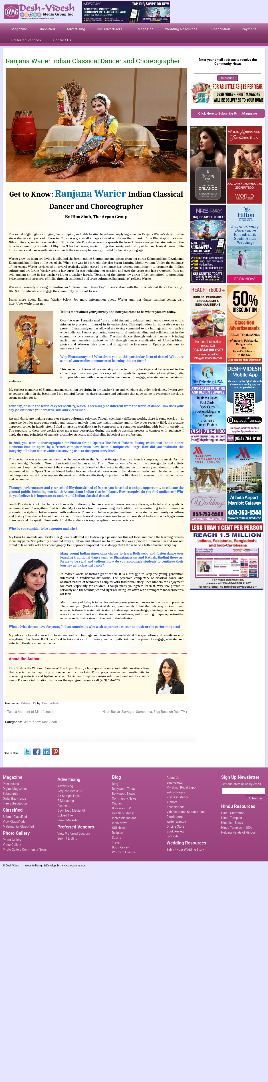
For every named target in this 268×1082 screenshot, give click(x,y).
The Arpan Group (110, 216)
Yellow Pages (176, 792)
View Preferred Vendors (73, 833)
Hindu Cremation (232, 813)
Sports (116, 837)
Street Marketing (68, 820)
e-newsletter (175, 782)
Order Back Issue (14, 798)
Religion (117, 832)
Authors (172, 802)
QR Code (173, 836)
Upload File (65, 815)
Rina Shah (16, 668)
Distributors (175, 816)
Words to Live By (123, 852)
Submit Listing (67, 838)
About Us (173, 777)
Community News (124, 798)
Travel (116, 842)
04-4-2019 (28, 703)
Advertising (65, 786)
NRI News (118, 828)
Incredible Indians (124, 818)
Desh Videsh (13, 865)
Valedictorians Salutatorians (186, 812)
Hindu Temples (231, 818)
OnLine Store (175, 826)
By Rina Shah (78, 216)
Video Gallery (12, 844)
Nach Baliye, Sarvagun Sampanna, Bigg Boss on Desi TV (143, 712)
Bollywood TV (121, 808)
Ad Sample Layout (70, 796)
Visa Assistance (178, 797)
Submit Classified (15, 816)
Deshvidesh (50, 703)
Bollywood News (123, 793)
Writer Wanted (176, 821)
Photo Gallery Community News (25, 849)
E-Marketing (65, 801)
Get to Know (31, 722)
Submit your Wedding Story (185, 849)
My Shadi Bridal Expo (181, 787)
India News (119, 823)
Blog (115, 784)
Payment (63, 805)
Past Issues (11, 784)
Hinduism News (232, 822)
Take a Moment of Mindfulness (30, 712)
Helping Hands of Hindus (238, 832)
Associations (176, 807)
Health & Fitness (123, 813)
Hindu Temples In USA (236, 827)
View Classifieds (14, 821)
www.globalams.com (73, 865)
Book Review (120, 847)
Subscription (11, 793)
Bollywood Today (123, 789)
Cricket (117, 803)
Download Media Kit (71, 810)
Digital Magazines (15, 789)
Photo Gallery (12, 840)
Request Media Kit (70, 791)
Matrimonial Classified (18, 826)
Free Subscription (15, 803)
